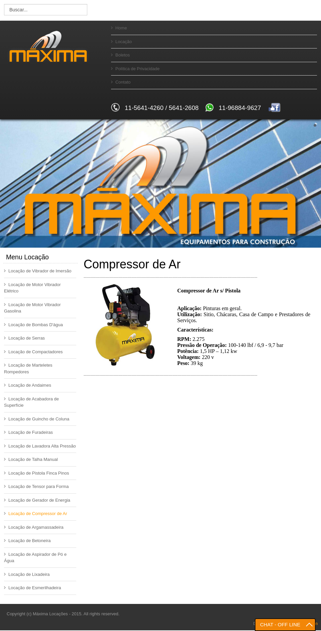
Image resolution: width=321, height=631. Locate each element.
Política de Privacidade (135, 68)
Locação (121, 41)
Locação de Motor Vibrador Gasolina (32, 308)
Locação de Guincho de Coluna (36, 418)
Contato (121, 82)
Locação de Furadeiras (28, 432)
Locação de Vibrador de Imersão (37, 270)
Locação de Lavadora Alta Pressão (40, 446)
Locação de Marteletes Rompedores (28, 368)
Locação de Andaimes (27, 385)
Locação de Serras (24, 338)
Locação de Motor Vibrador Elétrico (32, 288)
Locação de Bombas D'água (33, 324)
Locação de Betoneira (27, 540)
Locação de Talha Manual (31, 459)
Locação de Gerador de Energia (37, 500)
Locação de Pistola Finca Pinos (36, 473)
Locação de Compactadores (33, 351)
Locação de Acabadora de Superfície (31, 402)
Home (119, 27)
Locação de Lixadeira (27, 574)
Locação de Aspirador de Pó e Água (35, 557)
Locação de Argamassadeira (34, 527)
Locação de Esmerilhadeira (32, 587)
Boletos (120, 54)
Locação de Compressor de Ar (35, 513)
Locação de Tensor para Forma (36, 486)
